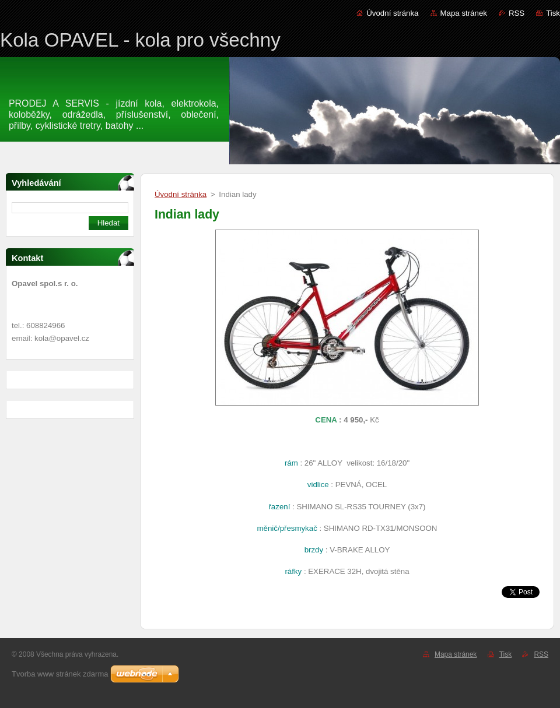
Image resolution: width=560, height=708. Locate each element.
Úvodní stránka (392, 13)
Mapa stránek (463, 13)
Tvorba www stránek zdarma (60, 674)
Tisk (553, 13)
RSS (516, 13)
